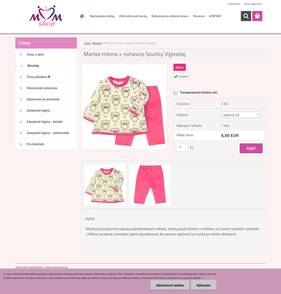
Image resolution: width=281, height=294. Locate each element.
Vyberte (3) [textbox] (231, 115)
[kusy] (182, 147)
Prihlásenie (234, 4)
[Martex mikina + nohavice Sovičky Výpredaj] (124, 65)
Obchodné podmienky (133, 16)
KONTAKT (215, 16)
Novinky (97, 43)
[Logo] (45, 16)
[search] (246, 16)
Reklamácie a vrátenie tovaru (170, 16)
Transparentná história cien (195, 92)
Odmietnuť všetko (170, 285)
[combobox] (240, 115)
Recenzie (199, 16)
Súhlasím (203, 285)
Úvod (87, 43)
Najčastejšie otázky (102, 16)
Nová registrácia (253, 4)
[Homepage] (82, 16)
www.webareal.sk (56, 267)
